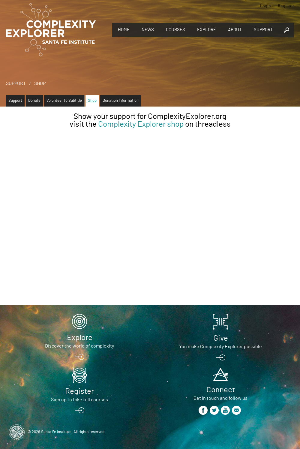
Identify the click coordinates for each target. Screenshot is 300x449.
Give (220, 338)
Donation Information (121, 101)
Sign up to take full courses (79, 399)
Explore (206, 30)
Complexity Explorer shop (141, 124)
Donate (34, 101)
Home (124, 30)
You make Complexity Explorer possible (220, 346)
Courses (175, 30)
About (235, 30)
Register (286, 6)
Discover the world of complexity (79, 346)
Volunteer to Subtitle (64, 101)
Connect (220, 390)
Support (263, 30)
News (148, 30)
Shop (40, 83)
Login (265, 6)
